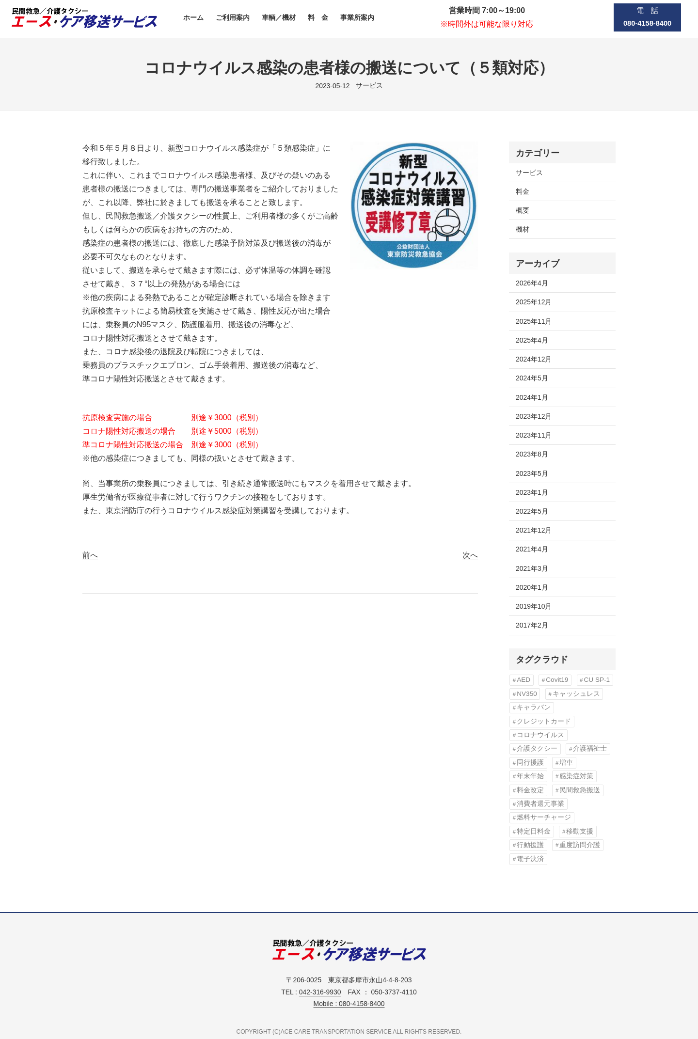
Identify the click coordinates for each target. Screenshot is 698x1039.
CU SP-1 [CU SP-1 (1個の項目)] (597, 679)
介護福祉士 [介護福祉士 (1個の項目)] (590, 748)
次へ (470, 555)
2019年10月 (534, 606)
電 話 (647, 17)
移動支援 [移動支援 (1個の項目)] (579, 831)
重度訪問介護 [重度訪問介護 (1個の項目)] (579, 845)
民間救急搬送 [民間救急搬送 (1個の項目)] (579, 790)
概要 (522, 210)
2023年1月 (532, 492)
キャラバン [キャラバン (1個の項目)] (534, 707)
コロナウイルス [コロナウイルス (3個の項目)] (540, 735)
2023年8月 (532, 454)
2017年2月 (532, 625)
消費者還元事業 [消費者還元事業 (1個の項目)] (540, 803)
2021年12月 (534, 530)
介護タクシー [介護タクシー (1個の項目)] (537, 748)
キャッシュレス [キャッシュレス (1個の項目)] (576, 693)
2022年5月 (532, 511)
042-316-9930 (320, 992)
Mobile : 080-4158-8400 (349, 1004)
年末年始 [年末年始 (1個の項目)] (530, 776)
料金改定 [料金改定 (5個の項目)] (530, 790)
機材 (522, 229)
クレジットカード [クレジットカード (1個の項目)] (544, 721)
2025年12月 (534, 302)
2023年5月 (532, 473)
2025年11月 (534, 321)
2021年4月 (532, 549)
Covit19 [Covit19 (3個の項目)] (557, 679)
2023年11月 (534, 435)
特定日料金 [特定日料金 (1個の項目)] (534, 831)
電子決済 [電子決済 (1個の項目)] (530, 859)
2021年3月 (532, 568)
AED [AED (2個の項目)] (523, 679)
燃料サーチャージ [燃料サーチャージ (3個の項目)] (544, 817)
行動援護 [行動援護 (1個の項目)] (530, 845)
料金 (522, 191)
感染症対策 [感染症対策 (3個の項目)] (576, 776)
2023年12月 (534, 416)
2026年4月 (532, 283)
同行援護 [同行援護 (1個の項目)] (530, 762)
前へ (90, 555)
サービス (369, 85)
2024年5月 (532, 378)
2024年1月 (532, 397)
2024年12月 (534, 359)
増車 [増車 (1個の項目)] (566, 762)
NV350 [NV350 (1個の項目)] (527, 693)
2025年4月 (532, 340)
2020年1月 (532, 587)
